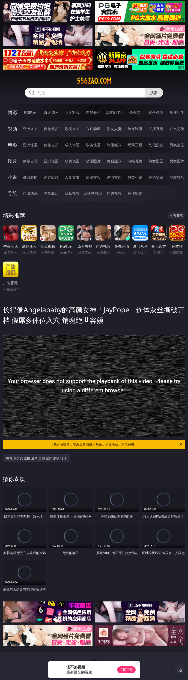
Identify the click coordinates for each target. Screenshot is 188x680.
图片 (12, 161)
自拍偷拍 (51, 128)
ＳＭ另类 (177, 128)
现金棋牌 (156, 112)
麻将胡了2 (114, 112)
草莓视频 (72, 193)
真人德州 (51, 112)
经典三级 (135, 144)
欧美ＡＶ (72, 128)
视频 (12, 128)
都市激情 (30, 177)
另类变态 (177, 144)
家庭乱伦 (51, 177)
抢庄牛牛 (177, 112)
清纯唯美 (135, 161)
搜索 (154, 92)
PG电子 (30, 112)
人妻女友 (72, 177)
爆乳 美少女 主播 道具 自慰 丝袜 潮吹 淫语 (36, 458)
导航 (12, 193)
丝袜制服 (135, 128)
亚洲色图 (51, 161)
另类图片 (177, 161)
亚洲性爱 (30, 144)
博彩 (12, 112)
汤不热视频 (93, 193)
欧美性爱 (93, 144)
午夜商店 (51, 193)
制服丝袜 (114, 144)
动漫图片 (93, 161)
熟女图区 (156, 161)
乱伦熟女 (156, 144)
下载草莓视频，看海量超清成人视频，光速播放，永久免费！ (116, 444)
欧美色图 (72, 161)
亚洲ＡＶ (30, 128)
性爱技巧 (177, 177)
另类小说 (135, 177)
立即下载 (126, 670)
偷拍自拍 (51, 144)
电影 (12, 145)
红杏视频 (114, 193)
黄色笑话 (156, 177)
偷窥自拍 (30, 161)
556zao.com (94, 80)
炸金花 (134, 112)
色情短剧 (135, 193)
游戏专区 (93, 112)
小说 (12, 177)
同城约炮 (30, 193)
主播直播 (156, 128)
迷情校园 (114, 177)
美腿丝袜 (114, 161)
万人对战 (72, 112)
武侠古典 (93, 177)
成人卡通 (72, 144)
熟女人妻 (114, 128)
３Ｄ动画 (93, 128)
